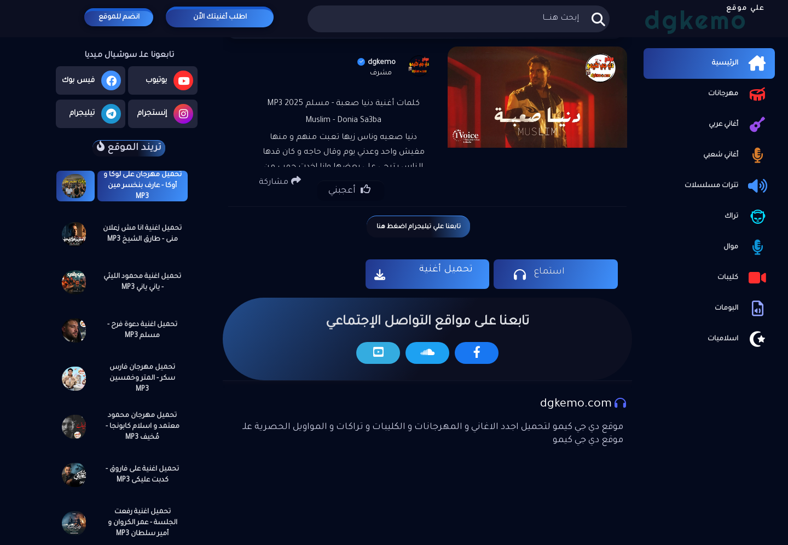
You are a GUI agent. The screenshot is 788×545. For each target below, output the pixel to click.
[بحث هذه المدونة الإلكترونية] (458, 18)
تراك (747, 217)
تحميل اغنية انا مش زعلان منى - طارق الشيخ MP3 (142, 234)
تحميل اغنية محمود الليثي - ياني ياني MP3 (142, 282)
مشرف (381, 73)
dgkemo (376, 63)
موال (746, 247)
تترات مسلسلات (727, 186)
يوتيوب (169, 80)
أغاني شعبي (736, 155)
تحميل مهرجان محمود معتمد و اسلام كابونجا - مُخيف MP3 (142, 427)
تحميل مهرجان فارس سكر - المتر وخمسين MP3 (142, 378)
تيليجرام (95, 114)
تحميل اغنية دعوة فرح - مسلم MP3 (142, 330)
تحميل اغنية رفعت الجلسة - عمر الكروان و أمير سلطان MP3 (142, 523)
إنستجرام (165, 114)
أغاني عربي (739, 125)
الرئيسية (740, 63)
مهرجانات (738, 94)
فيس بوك (91, 80)
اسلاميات (738, 339)
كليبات (743, 278)
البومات (742, 309)
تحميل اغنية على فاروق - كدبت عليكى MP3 (142, 475)
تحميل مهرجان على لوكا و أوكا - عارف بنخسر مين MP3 (142, 186)
